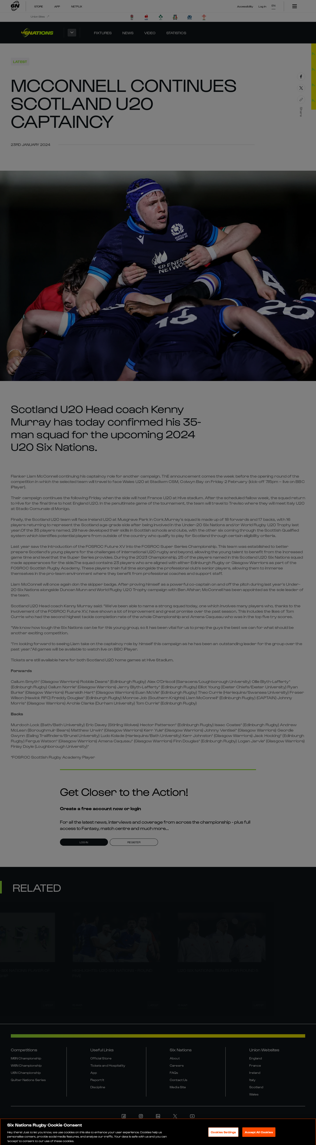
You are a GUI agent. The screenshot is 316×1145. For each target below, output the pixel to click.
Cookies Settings (223, 1134)
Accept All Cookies (259, 1134)
